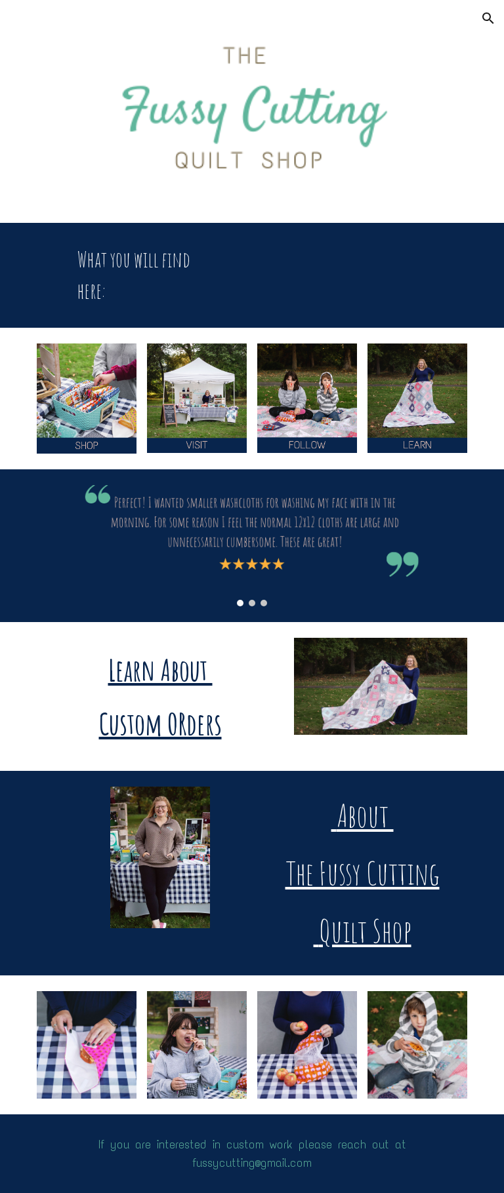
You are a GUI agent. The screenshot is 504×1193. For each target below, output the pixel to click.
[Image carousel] (252, 546)
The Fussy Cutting (362, 873)
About (362, 815)
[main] (142, 275)
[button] (488, 18)
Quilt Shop (362, 930)
